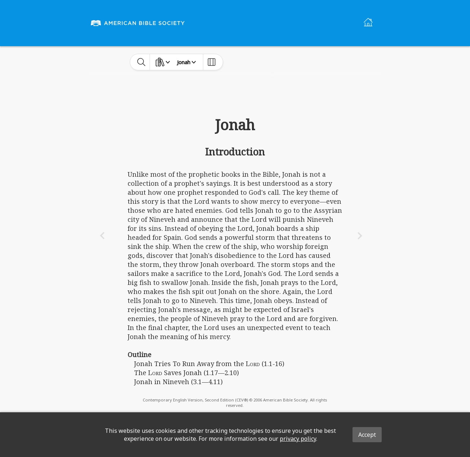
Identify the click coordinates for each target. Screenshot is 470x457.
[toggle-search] (141, 62)
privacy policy (298, 439)
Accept (367, 435)
